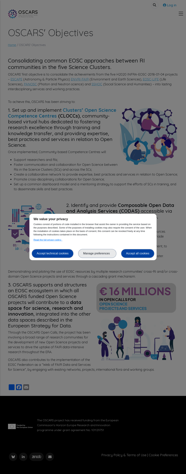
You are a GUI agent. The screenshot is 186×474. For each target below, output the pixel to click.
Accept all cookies (137, 253)
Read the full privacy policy (47, 239)
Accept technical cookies (52, 253)
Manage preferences (97, 253)
